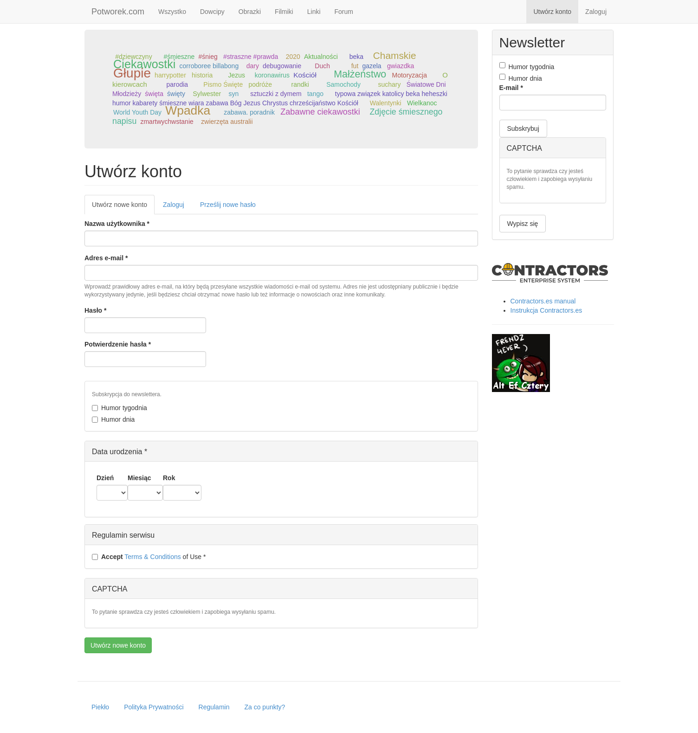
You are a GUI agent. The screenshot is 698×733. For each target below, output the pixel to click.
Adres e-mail (106, 258)
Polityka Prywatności (153, 707)
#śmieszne (178, 56)
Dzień (105, 478)
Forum (344, 11)
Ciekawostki (144, 64)
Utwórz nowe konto (123, 207)
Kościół (305, 75)
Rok (169, 478)
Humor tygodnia (119, 408)
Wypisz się (522, 223)
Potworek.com (117, 11)
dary (252, 66)
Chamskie (394, 55)
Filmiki (284, 11)
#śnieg (207, 56)
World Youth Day (137, 112)
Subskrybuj (523, 128)
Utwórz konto (552, 11)
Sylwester (207, 93)
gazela (371, 66)
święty (176, 93)
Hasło (95, 310)
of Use (149, 556)
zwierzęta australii (226, 121)
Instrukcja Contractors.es (546, 310)
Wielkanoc (422, 103)
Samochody (343, 84)
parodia (177, 84)
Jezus (236, 75)
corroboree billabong (209, 66)
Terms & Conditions (152, 556)
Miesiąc (139, 478)
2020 (293, 56)
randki (300, 84)
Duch (322, 66)
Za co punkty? (264, 707)
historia (202, 75)
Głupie (132, 73)
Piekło (100, 707)
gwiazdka (400, 66)
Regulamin (214, 707)
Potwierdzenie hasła (117, 344)
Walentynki (385, 103)
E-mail (511, 87)
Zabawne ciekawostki (320, 111)
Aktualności (321, 56)
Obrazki (250, 11)
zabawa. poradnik (249, 112)
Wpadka (187, 110)
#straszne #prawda (250, 56)
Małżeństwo (360, 74)
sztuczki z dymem (275, 93)
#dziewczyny (133, 56)
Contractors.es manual (543, 301)
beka (356, 56)
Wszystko (172, 11)
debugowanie (282, 66)
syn (234, 93)
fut (355, 66)
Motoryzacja (409, 75)
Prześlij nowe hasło (228, 204)
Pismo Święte (223, 84)
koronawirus (272, 75)
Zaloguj (596, 11)
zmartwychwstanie (166, 121)
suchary (389, 84)
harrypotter (170, 75)
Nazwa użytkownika (116, 223)
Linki (314, 11)
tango (315, 93)
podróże (260, 84)
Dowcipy (212, 11)
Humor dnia (113, 419)
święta (154, 93)
